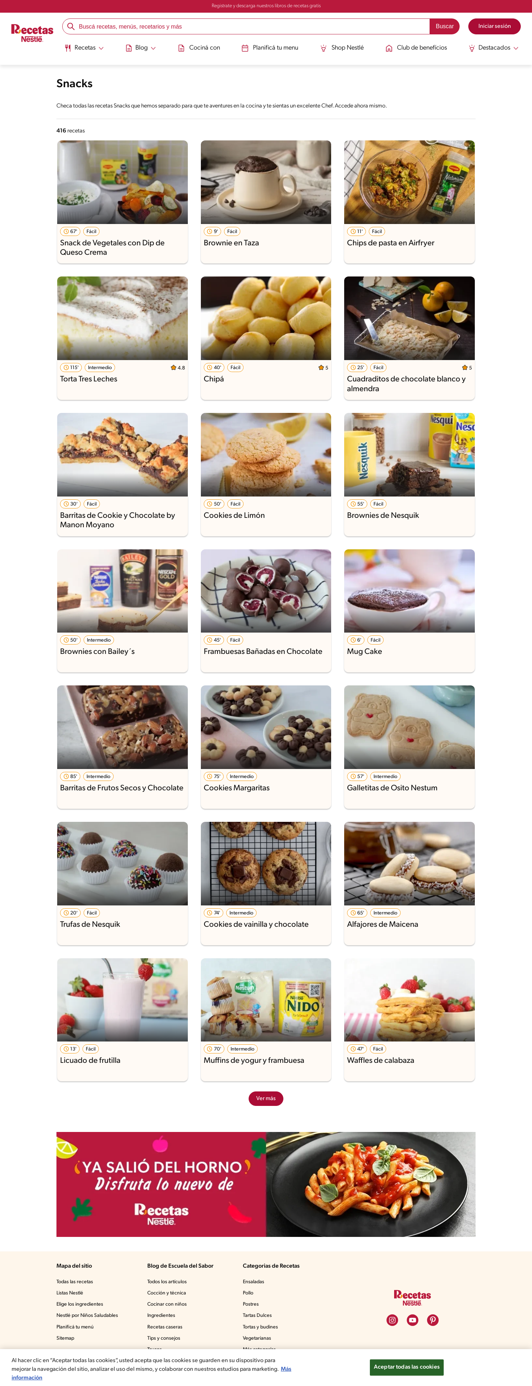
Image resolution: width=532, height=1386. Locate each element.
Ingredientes (161, 1315)
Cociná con (198, 48)
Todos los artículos (167, 1282)
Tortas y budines (260, 1327)
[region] (266, 1367)
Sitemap (65, 1338)
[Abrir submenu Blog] (139, 48)
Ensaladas (253, 1282)
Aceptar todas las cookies (407, 1367)
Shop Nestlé (341, 48)
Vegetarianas (257, 1338)
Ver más (266, 1099)
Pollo (248, 1293)
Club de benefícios (416, 48)
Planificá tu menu (268, 48)
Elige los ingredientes (79, 1304)
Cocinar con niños (167, 1304)
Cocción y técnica (166, 1293)
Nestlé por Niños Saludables (87, 1315)
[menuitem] (83, 50)
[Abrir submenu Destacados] (494, 48)
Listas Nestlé (69, 1293)
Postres (251, 1304)
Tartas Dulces (257, 1315)
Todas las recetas (74, 1282)
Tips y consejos (163, 1338)
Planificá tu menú (75, 1327)
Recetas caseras (164, 1327)
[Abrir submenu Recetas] (83, 48)
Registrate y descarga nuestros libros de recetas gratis (266, 6)
